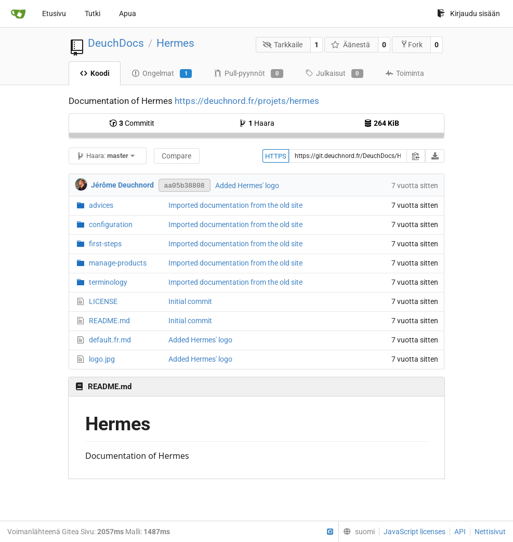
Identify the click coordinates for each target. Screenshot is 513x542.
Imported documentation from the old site (235, 205)
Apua (127, 13)
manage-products (118, 263)
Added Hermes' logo (247, 185)
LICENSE (103, 301)
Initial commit (190, 301)
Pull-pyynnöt (248, 73)
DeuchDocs (116, 43)
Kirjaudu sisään (469, 13)
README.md (109, 320)
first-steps (105, 244)
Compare (176, 156)
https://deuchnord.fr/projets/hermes (247, 101)
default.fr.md (110, 340)
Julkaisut (334, 73)
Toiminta (404, 73)
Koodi (95, 73)
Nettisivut (490, 531)
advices (101, 205)
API (460, 531)
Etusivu (54, 13)
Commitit (131, 123)
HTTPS (275, 156)
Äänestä (350, 45)
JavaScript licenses (414, 531)
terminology (108, 282)
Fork (411, 44)
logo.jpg (102, 359)
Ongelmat (161, 73)
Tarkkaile (282, 45)
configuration (111, 224)
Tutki (92, 13)
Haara (256, 123)
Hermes (175, 43)
